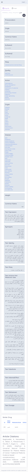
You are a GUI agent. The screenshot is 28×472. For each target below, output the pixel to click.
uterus (6, 121)
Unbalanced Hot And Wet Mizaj (13, 65)
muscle (7, 113)
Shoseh (7, 178)
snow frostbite (9, 174)
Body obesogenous (10, 85)
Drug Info (15, 12)
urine (6, 110)
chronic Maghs (9, 153)
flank (6, 112)
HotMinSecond (9, 75)
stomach (7, 129)
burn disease (8, 171)
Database (5, 12)
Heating (7, 89)
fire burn (7, 172)
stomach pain (8, 145)
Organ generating (10, 96)
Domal (7, 183)
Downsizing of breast (10, 92)
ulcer (6, 167)
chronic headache (10, 142)
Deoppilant (8, 86)
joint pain (7, 147)
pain (6, 138)
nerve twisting (9, 163)
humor (7, 124)
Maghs (7, 152)
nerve (6, 115)
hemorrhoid (8, 166)
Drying (7, 97)
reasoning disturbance (11, 144)
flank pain (7, 161)
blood (6, 123)
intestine (7, 107)
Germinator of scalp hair (11, 88)
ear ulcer (7, 164)
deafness (7, 180)
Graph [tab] (14, 8)
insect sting (8, 150)
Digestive (7, 94)
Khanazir (7, 185)
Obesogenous (9, 83)
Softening (7, 91)
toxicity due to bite (10, 149)
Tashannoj (8, 182)
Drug (10, 12)
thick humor (8, 126)
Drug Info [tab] (6, 8)
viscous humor (9, 128)
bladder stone (9, 156)
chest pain (8, 160)
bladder (7, 109)
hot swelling (8, 177)
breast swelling (9, 186)
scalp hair (7, 117)
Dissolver (7, 99)
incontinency (8, 188)
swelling (7, 175)
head (6, 118)
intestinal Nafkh (9, 155)
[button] (24, 2)
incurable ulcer (9, 189)
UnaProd (13, 470)
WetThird (7, 73)
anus (6, 120)
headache (7, 139)
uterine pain (8, 169)
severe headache (9, 141)
